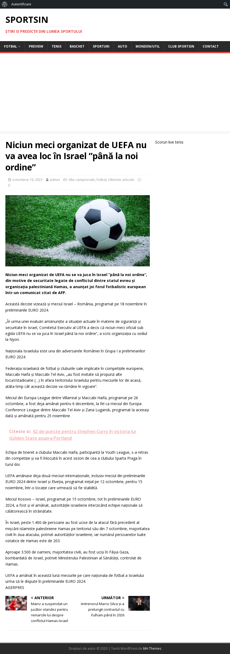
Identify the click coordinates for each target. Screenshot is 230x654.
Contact (211, 46)
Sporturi (101, 46)
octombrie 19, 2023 (27, 179)
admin (55, 179)
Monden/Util (148, 46)
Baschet (77, 46)
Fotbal (10, 46)
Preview (36, 46)
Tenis (56, 46)
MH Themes (152, 648)
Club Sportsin (181, 46)
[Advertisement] (115, 93)
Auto (122, 46)
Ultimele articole (121, 179)
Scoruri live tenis (169, 142)
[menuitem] (4, 4)
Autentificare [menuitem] (21, 4)
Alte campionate (82, 179)
